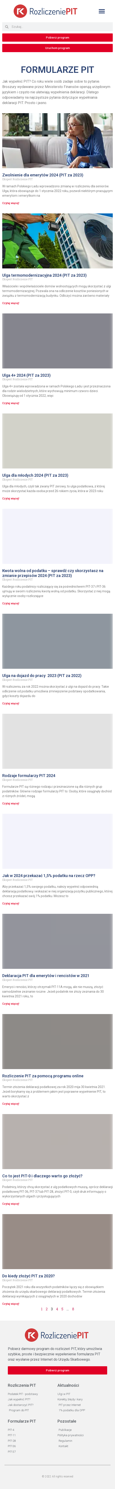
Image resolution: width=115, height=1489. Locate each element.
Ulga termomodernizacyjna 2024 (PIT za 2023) (44, 275)
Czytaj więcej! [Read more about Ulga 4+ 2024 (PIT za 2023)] (10, 403)
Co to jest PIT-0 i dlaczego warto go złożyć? (42, 1176)
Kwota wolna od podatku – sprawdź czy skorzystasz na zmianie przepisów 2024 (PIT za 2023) (52, 573)
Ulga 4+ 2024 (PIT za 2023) (26, 375)
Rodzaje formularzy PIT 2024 (28, 775)
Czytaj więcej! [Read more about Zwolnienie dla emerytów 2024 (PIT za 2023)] (10, 203)
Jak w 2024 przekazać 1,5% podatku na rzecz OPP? (48, 875)
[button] (102, 11)
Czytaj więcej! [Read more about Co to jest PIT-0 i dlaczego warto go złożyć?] (10, 1203)
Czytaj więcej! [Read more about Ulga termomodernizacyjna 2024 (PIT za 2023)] (10, 303)
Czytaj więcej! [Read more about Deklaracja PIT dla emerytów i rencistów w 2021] (10, 1003)
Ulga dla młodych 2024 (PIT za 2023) (35, 475)
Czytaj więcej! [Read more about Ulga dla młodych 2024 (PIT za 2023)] (10, 498)
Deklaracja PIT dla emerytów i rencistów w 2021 (45, 975)
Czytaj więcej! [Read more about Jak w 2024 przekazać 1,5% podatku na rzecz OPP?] (10, 903)
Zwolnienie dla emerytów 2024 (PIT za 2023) (42, 175)
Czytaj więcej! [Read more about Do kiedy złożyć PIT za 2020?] (10, 1303)
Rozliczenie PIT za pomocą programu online (42, 1076)
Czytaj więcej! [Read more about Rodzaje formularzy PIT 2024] (10, 803)
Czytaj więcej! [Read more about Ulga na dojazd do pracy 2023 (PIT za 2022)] (10, 703)
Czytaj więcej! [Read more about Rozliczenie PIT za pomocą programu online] (10, 1103)
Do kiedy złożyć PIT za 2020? (28, 1276)
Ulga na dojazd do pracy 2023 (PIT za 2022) (41, 675)
